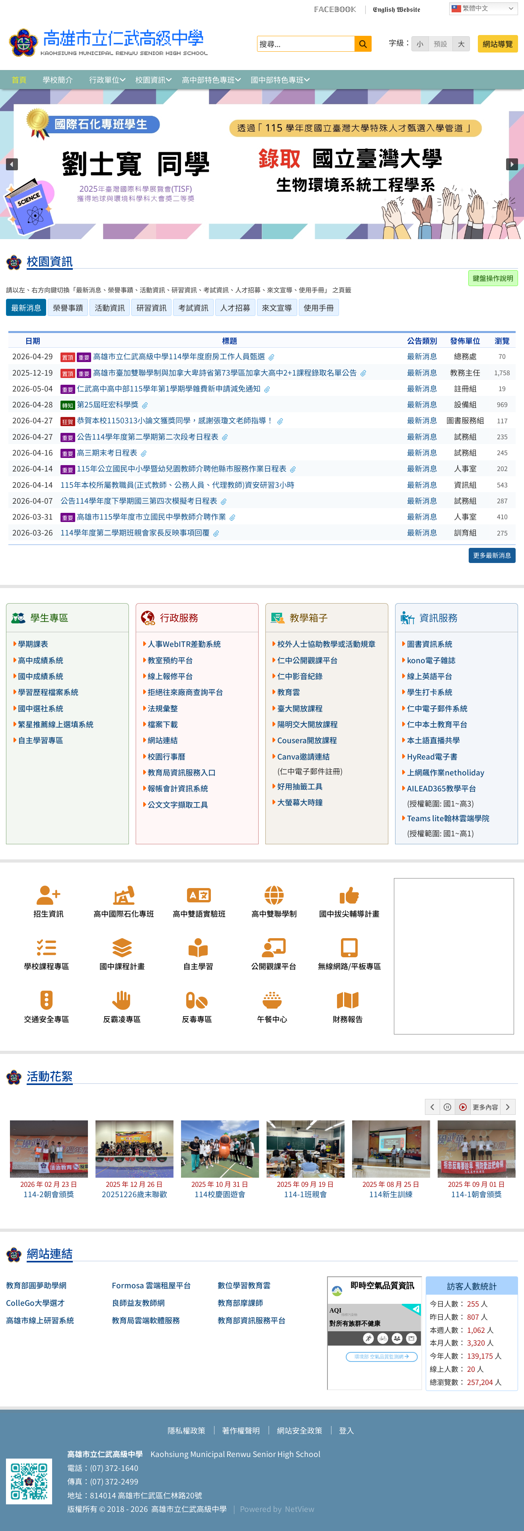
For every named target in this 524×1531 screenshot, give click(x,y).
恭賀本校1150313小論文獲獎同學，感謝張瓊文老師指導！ (171, 420)
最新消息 (422, 356)
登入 (346, 1430)
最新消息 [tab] (26, 307)
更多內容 (485, 1107)
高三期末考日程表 (103, 452)
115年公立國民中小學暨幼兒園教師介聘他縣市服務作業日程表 (178, 468)
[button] (12, 164)
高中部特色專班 (208, 79)
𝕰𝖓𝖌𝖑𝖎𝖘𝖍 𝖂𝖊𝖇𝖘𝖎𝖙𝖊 (396, 9)
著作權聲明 (241, 1430)
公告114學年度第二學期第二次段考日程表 (144, 436)
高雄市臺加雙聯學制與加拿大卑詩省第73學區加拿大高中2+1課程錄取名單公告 (213, 372)
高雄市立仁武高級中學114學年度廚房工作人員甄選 (167, 356)
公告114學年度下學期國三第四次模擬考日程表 (143, 500)
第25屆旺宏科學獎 (104, 404)
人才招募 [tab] (235, 307)
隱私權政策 (186, 1430)
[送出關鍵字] (363, 43)
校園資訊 (150, 79)
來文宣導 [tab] (277, 307)
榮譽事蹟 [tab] (68, 307)
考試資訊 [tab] (193, 307)
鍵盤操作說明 (493, 278)
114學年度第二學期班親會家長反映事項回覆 (139, 532)
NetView (299, 1508)
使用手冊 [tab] (319, 307)
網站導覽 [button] (498, 43)
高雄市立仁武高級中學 (187, 1508)
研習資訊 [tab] (151, 307)
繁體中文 (470, 9)
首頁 (19, 79)
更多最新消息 (492, 555)
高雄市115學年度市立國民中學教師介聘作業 (148, 516)
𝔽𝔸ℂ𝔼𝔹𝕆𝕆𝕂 (335, 9)
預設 (440, 44)
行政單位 (104, 79)
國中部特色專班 (277, 79)
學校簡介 (58, 79)
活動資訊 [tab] (110, 307)
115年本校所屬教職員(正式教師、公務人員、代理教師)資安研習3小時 (177, 484)
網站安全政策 (299, 1430)
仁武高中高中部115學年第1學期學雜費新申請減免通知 (165, 388)
